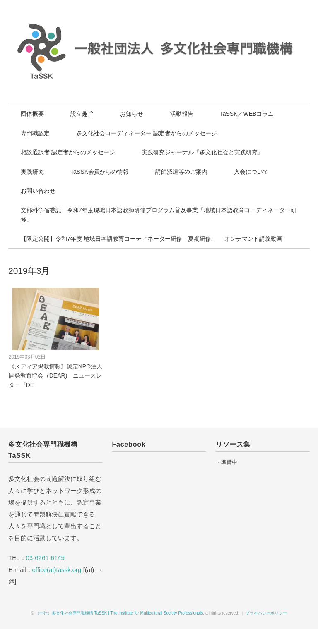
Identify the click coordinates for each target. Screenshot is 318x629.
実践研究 (32, 171)
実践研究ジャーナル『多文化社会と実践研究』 (202, 152)
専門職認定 (35, 133)
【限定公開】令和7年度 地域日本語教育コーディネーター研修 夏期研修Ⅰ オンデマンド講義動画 (151, 238)
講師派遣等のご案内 (181, 171)
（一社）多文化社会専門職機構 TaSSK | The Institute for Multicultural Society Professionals (119, 613)
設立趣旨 (82, 113)
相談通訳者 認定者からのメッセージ (68, 152)
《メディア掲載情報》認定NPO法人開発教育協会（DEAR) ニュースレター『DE (55, 375)
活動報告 (181, 113)
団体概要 (32, 113)
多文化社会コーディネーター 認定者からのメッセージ (146, 133)
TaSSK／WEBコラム (247, 113)
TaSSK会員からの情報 (99, 171)
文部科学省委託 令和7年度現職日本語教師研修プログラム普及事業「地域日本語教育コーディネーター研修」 (158, 215)
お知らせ (131, 113)
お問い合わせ (38, 190)
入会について (251, 171)
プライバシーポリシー (266, 613)
